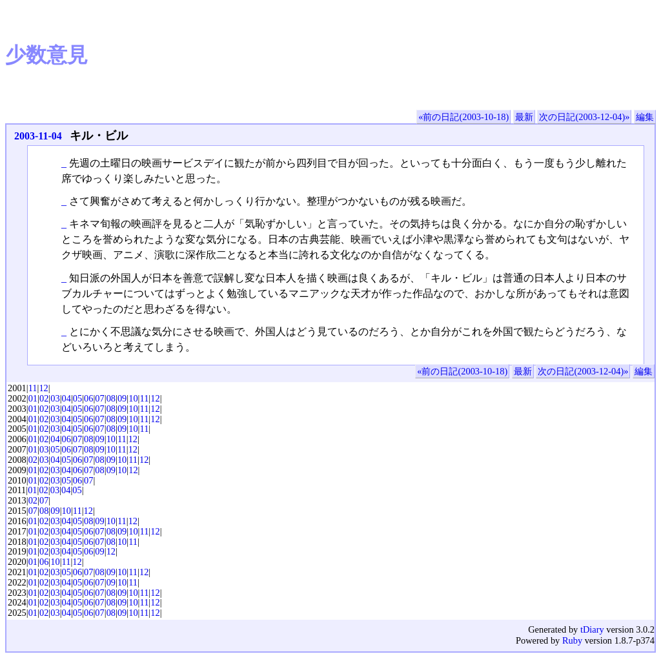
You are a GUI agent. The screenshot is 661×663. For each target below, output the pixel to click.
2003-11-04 (38, 135)
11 (32, 388)
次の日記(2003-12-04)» (584, 117)
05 (77, 398)
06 (88, 398)
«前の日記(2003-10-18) (463, 117)
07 (99, 398)
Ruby (572, 640)
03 (54, 398)
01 (32, 398)
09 (122, 398)
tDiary (592, 629)
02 (43, 398)
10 (132, 398)
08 (111, 398)
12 (43, 388)
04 (66, 398)
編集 (645, 117)
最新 (524, 117)
